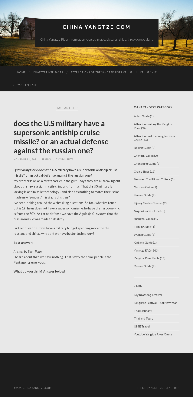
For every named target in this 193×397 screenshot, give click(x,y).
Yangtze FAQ (26, 85)
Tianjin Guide (142, 226)
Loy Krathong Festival (148, 295)
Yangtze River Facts (48, 72)
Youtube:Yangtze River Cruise (153, 334)
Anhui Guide (141, 116)
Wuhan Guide (142, 234)
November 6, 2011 (26, 159)
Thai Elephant (143, 310)
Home (21, 72)
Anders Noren (161, 387)
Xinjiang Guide (143, 242)
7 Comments (64, 159)
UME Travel (142, 326)
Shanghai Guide (144, 218)
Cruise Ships (149, 72)
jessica (47, 159)
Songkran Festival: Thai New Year (155, 302)
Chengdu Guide (144, 155)
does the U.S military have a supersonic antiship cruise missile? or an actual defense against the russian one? (61, 137)
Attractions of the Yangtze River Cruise (101, 72)
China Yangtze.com (97, 27)
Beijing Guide (142, 147)
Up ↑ (176, 387)
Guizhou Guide (143, 187)
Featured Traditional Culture (152, 179)
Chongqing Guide (145, 163)
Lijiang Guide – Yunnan (148, 203)
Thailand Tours (143, 318)
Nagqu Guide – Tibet (147, 211)
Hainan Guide (142, 195)
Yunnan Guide (142, 266)
